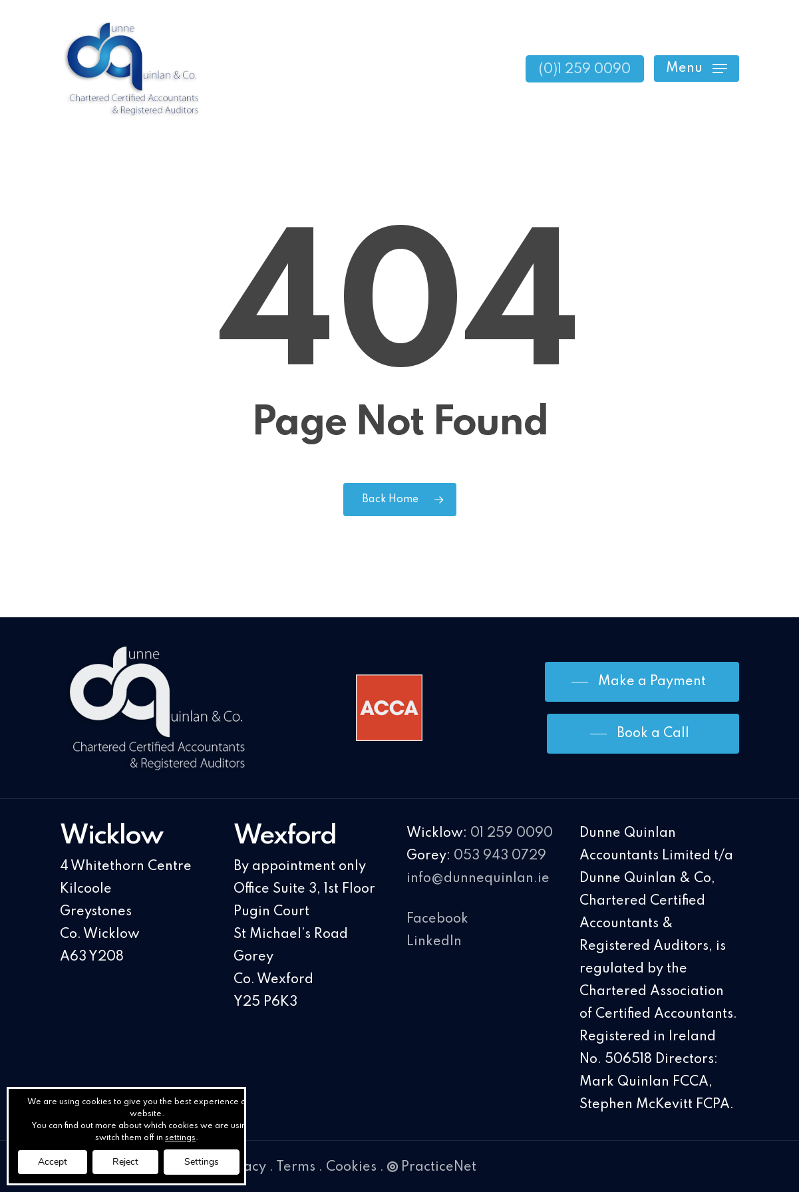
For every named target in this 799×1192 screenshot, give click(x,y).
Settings (201, 1161)
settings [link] (180, 1138)
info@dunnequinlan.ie (478, 878)
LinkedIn (434, 942)
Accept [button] (52, 1161)
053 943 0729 (500, 856)
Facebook (437, 919)
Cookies (351, 1167)
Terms (295, 1167)
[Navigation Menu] (696, 69)
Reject (125, 1161)
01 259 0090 (511, 833)
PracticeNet (431, 1167)
